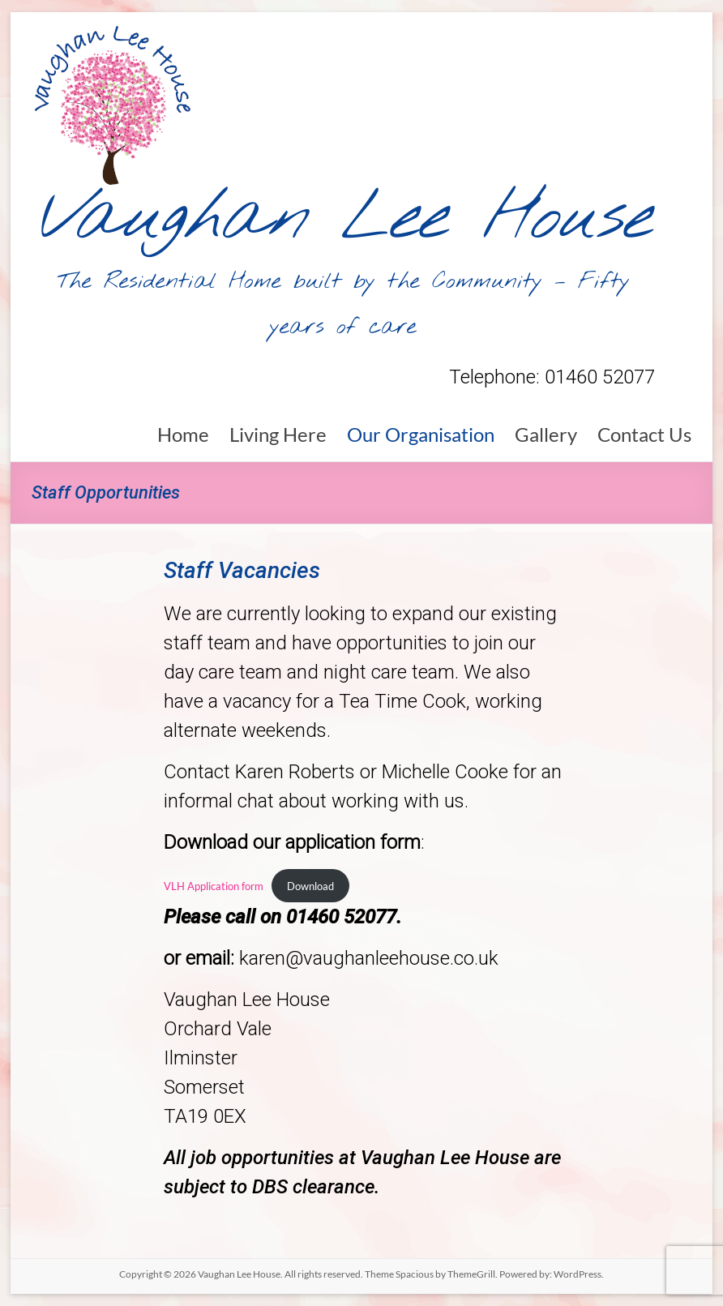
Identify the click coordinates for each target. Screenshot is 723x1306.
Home (183, 434)
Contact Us (644, 434)
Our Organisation (420, 434)
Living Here (278, 434)
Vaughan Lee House (343, 218)
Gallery (546, 434)
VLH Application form (213, 886)
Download (310, 886)
